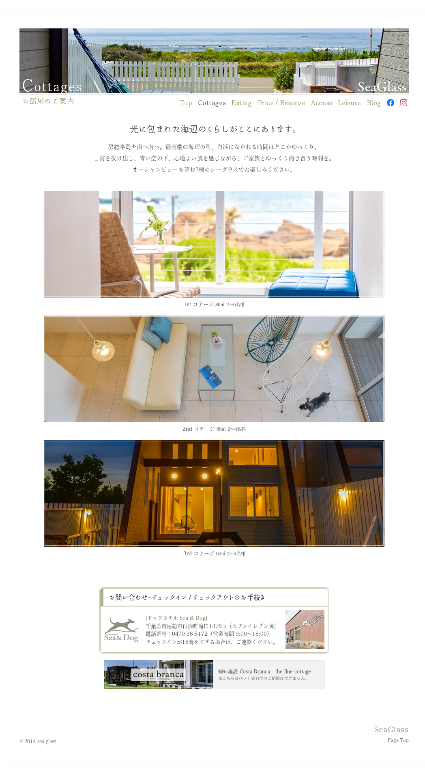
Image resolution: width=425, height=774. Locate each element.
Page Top (398, 740)
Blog (374, 103)
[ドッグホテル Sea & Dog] (176, 618)
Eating (241, 103)
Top (186, 103)
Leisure (349, 103)
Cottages (212, 103)
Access (321, 103)
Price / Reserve (281, 103)
